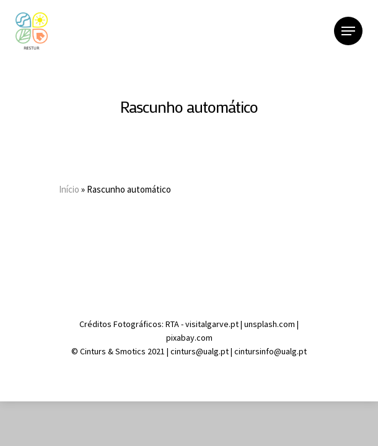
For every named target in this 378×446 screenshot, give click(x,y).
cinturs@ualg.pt (200, 351)
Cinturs (94, 351)
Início (69, 189)
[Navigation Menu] (348, 31)
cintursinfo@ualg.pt (270, 351)
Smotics (130, 351)
